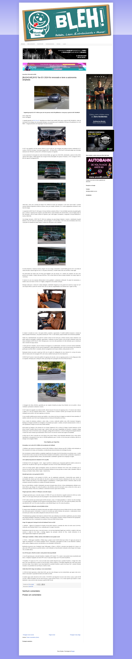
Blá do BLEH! (31, 44)
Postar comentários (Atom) (33, 637)
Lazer (64, 44)
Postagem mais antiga (75, 634)
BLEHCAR (40, 44)
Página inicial (52, 634)
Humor (58, 44)
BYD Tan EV (36, 120)
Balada (23, 44)
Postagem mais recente (28, 634)
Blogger (73, 651)
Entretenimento (50, 44)
